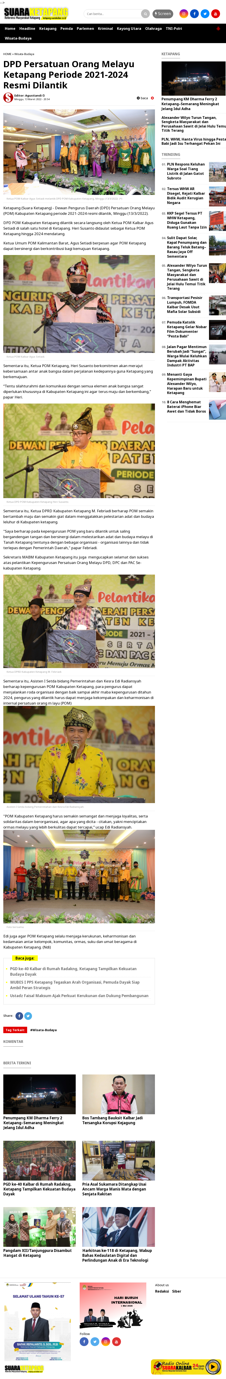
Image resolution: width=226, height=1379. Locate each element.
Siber (176, 1291)
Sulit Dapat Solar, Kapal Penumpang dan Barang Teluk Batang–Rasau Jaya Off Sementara (187, 247)
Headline (27, 28)
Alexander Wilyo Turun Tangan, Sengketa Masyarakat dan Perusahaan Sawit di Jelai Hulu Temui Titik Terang (187, 277)
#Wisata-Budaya (43, 1030)
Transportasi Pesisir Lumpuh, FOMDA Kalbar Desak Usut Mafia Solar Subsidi (184, 304)
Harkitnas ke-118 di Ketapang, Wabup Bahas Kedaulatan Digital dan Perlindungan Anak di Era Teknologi (117, 1255)
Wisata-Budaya (18, 38)
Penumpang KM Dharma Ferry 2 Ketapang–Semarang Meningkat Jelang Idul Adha (33, 1122)
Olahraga (153, 28)
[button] (218, 27)
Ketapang (47, 28)
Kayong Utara (129, 28)
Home (10, 28)
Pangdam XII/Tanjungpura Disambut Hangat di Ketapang (37, 1253)
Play (213, 1366)
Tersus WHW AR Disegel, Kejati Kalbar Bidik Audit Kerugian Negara (186, 195)
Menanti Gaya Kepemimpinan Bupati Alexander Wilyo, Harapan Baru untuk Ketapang (187, 383)
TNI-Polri (174, 28)
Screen (163, 13)
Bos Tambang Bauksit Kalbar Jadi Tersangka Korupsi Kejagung (112, 1120)
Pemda (66, 28)
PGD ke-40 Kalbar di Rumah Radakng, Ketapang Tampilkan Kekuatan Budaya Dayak (39, 1189)
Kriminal (105, 28)
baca (142, 98)
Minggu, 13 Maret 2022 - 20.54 (31, 99)
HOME (7, 54)
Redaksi (162, 1291)
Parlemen (85, 28)
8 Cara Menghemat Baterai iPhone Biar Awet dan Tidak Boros (186, 407)
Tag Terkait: (15, 1030)
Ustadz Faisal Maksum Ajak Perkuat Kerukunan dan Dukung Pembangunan (79, 995)
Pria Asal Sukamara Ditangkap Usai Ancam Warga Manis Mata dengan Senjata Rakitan (114, 1189)
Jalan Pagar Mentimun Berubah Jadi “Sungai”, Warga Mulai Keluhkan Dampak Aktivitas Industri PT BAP (187, 356)
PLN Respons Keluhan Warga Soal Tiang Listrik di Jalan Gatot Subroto (186, 171)
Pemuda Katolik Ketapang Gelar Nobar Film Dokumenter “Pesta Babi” (187, 329)
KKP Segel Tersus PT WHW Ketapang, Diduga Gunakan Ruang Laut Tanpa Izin (187, 220)
